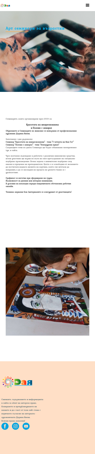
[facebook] (5, 426)
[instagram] (15, 426)
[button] (87, 5)
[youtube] (26, 426)
